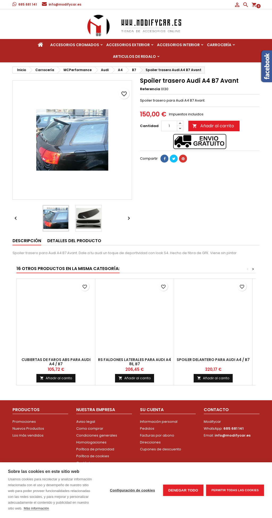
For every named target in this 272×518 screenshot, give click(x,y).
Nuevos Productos (28, 428)
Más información (36, 508)
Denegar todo (183, 490)
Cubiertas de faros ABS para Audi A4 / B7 (56, 362)
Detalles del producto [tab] (74, 241)
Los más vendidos (28, 435)
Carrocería (219, 44)
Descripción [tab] (26, 241)
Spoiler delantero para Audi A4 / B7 (213, 359)
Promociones (24, 421)
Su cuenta (152, 410)
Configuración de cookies (132, 490)
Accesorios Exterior (128, 44)
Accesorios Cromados (74, 44)
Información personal (158, 421)
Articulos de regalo (134, 56)
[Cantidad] (169, 126)
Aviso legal (85, 421)
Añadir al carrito (213, 126)
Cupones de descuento (160, 449)
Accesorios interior (178, 44)
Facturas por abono (157, 435)
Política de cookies (92, 456)
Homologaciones (91, 442)
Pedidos (147, 428)
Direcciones (150, 442)
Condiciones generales (96, 435)
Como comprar (89, 428)
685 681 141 (27, 4)
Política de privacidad (95, 449)
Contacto (216, 410)
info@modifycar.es (65, 4)
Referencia (150, 89)
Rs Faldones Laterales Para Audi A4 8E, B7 (134, 362)
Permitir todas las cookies (235, 490)
